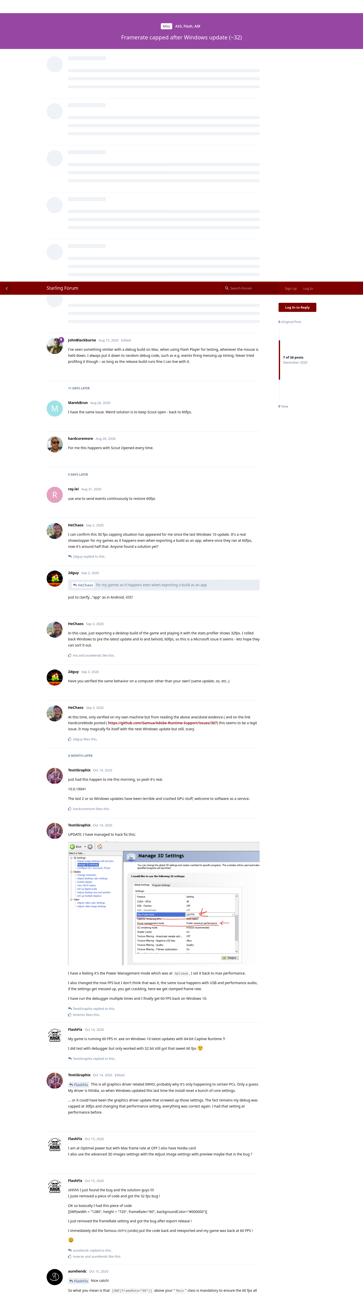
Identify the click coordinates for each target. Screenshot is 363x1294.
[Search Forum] (250, 6)
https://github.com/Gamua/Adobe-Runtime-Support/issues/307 (162, 441)
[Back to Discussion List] (6, 6)
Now (283, 125)
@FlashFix (77, 1252)
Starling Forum (62, 6)
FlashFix (81, 803)
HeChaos (85, 303)
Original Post (289, 40)
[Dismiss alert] (119, 1283)
